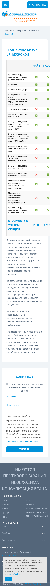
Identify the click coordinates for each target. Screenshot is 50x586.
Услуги (5, 505)
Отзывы (5, 509)
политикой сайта (13, 574)
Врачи (4, 501)
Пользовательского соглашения (22, 441)
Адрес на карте (9, 555)
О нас (28, 501)
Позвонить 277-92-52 (25, 21)
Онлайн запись (37, 5)
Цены (4, 517)
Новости (6, 513)
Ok (8, 579)
